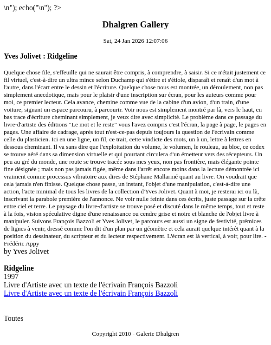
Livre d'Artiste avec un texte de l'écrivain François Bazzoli (91, 293)
